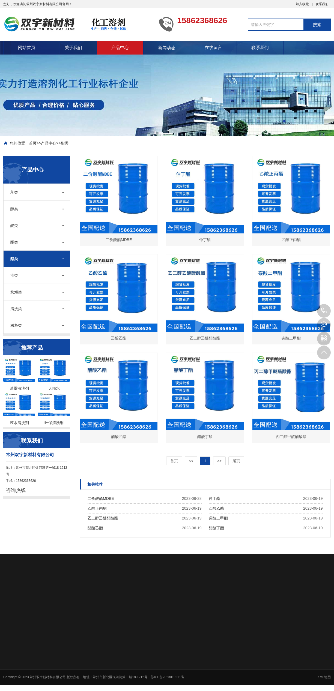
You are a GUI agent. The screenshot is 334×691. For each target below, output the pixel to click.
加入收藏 (302, 4)
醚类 (14, 225)
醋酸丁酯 (216, 528)
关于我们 (73, 47)
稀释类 (16, 325)
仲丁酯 (214, 498)
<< (191, 461)
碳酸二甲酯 (218, 518)
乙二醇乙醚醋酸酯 (103, 518)
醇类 (14, 209)
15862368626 (324, 311)
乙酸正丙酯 (97, 508)
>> (219, 461)
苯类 (14, 192)
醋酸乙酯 (95, 528)
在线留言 (213, 47)
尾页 (236, 461)
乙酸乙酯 (216, 508)
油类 (14, 275)
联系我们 (322, 4)
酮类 (14, 242)
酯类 (64, 143)
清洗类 (16, 309)
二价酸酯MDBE (101, 498)
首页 (33, 143)
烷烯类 (16, 292)
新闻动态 (166, 47)
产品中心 (120, 47)
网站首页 (26, 47)
